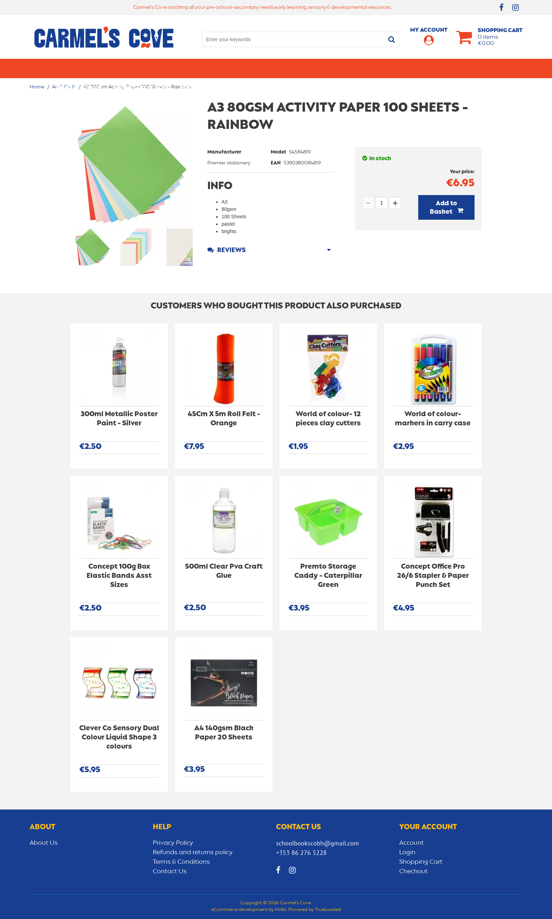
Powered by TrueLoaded (314, 909)
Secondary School (141, 68)
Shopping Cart (421, 862)
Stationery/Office (207, 68)
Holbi (280, 909)
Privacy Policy (173, 843)
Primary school (79, 68)
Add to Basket (443, 208)
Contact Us (170, 871)
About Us (44, 843)
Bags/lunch (306, 68)
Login (407, 852)
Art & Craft (261, 68)
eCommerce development (239, 909)
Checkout (413, 871)
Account (411, 843)
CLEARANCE (480, 68)
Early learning (356, 68)
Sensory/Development (421, 68)
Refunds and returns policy (193, 852)
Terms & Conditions (181, 862)
